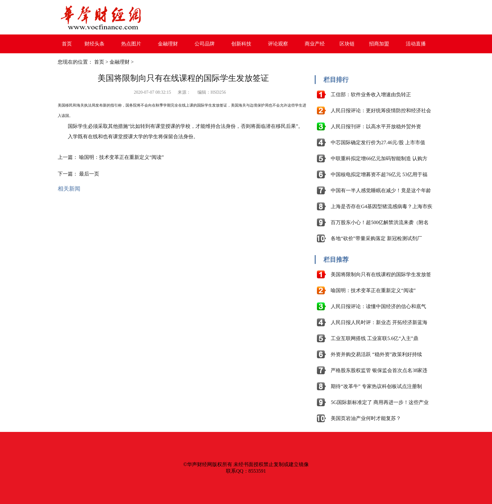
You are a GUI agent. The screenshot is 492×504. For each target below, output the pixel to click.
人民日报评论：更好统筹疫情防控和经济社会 (381, 110)
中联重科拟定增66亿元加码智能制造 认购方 (379, 158)
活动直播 (416, 43)
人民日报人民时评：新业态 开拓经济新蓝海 (379, 322)
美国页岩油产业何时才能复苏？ (366, 418)
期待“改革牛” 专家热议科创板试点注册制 (376, 386)
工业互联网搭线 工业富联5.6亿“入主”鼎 (374, 338)
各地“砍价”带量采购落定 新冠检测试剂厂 (376, 238)
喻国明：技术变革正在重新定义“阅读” (121, 157)
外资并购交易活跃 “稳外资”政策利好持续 (376, 354)
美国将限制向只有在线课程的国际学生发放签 (381, 274)
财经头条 (94, 43)
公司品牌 (205, 43)
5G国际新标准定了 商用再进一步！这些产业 (380, 402)
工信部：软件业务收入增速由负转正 (371, 94)
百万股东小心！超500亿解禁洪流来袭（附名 (380, 222)
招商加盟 (379, 43)
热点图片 (131, 43)
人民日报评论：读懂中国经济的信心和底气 (378, 306)
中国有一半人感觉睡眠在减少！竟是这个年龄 (381, 190)
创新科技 (241, 43)
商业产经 (315, 43)
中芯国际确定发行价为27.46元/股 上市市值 (378, 142)
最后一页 (89, 173)
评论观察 (278, 43)
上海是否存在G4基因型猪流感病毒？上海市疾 (381, 206)
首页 (67, 43)
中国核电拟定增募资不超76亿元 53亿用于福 (379, 174)
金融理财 (168, 43)
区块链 (347, 43)
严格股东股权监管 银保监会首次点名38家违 (379, 370)
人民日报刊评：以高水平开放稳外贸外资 (376, 126)
